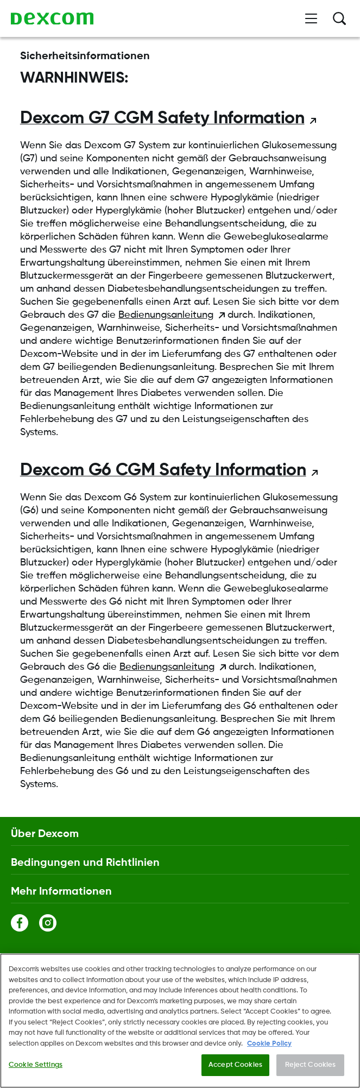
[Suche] (339, 18)
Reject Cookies (310, 1065)
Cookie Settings (35, 1065)
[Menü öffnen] (311, 18)
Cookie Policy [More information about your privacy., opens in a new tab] (269, 1043)
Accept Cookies (235, 1065)
